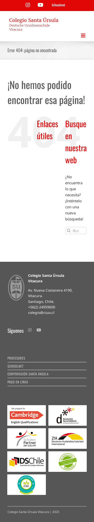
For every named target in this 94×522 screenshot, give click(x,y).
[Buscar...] (75, 230)
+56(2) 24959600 (41, 307)
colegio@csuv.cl (41, 312)
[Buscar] (68, 230)
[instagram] (30, 330)
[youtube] (39, 330)
